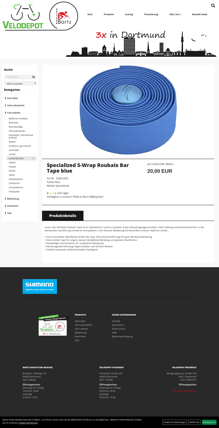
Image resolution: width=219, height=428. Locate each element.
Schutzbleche (16, 187)
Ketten (12, 141)
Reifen (12, 170)
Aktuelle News (200, 14)
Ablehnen (194, 422)
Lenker (12, 154)
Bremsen (13, 122)
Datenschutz (118, 328)
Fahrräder (12, 98)
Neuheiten (12, 205)
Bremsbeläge (16, 126)
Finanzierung (151, 14)
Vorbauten (14, 191)
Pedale (12, 166)
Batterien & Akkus (18, 118)
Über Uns (175, 14)
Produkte (109, 14)
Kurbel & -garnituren (20, 145)
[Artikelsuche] (213, 5)
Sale (9, 213)
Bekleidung (13, 198)
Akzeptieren (209, 422)
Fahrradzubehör (16, 105)
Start (90, 14)
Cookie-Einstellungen (174, 422)
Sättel (12, 174)
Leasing (129, 14)
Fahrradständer (17, 130)
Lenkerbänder (16, 158)
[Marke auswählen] (20, 83)
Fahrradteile (13, 112)
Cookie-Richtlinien (28, 422)
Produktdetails (62, 215)
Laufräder (14, 150)
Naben (12, 162)
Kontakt (116, 321)
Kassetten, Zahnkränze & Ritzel (21, 136)
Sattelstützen (16, 179)
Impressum (118, 324)
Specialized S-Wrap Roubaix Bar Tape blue (88, 168)
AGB (114, 332)
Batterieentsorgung (122, 336)
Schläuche (14, 183)
